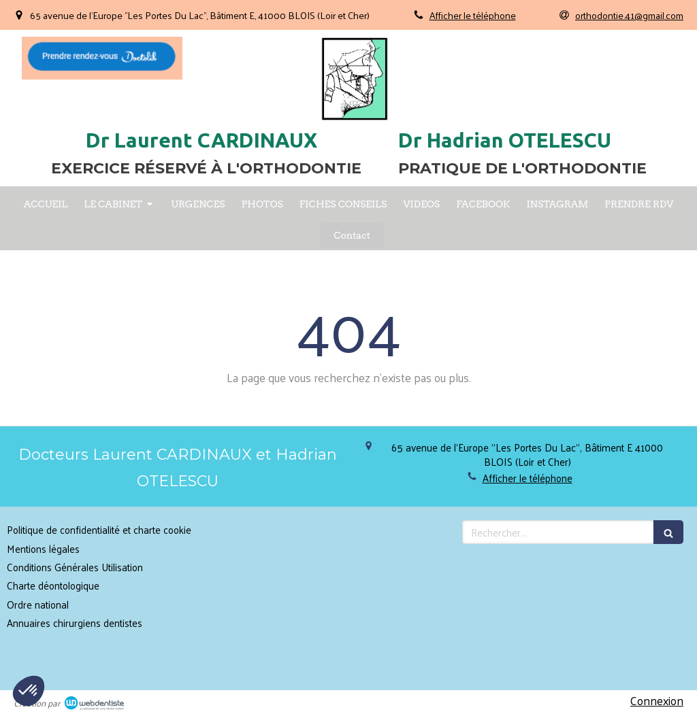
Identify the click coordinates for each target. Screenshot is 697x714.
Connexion (656, 700)
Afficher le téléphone (472, 15)
